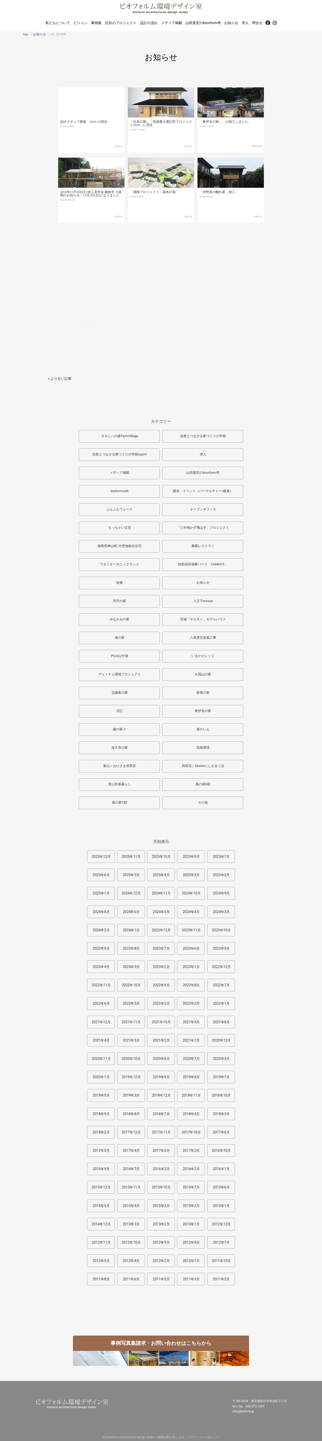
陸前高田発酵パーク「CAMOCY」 (203, 564)
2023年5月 (221, 948)
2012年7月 (221, 1242)
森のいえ (203, 729)
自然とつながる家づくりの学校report (119, 454)
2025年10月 (161, 857)
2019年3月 (131, 1095)
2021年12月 (101, 1022)
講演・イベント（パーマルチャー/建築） (203, 491)
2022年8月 (191, 985)
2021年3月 (131, 1040)
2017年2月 (191, 1151)
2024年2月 (101, 930)
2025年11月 (131, 857)
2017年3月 (161, 1151)
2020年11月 (101, 1059)
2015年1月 (221, 1206)
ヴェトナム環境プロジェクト (119, 674)
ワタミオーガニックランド (119, 564)
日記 (119, 711)
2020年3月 (221, 1059)
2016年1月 (221, 1169)
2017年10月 (191, 1132)
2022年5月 (131, 1003)
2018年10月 (221, 1095)
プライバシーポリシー (204, 1437)
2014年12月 (101, 1224)
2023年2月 (161, 967)
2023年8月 (131, 948)
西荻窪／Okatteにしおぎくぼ (203, 766)
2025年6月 (101, 875)
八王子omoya (203, 601)
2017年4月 (131, 1151)
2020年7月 (191, 1059)
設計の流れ (149, 23)
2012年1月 (191, 1261)
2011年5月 (161, 1279)
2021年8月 (221, 1022)
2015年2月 (191, 1206)
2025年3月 (191, 875)
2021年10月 (161, 1022)
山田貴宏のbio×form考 (203, 23)
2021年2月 (161, 1040)
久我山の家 (203, 674)
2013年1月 (191, 1224)
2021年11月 (131, 1022)
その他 (203, 802)
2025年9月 (191, 857)
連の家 (120, 637)
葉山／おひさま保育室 (119, 766)
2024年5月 (161, 912)
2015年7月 (191, 1187)
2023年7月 (161, 948)
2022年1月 (221, 1003)
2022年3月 (161, 1003)
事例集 (96, 23)
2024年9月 (221, 893)
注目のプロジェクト (121, 23)
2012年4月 (131, 1261)
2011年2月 (221, 1279)
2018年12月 (161, 1095)
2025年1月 (101, 893)
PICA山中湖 (119, 656)
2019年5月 (101, 1095)
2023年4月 (101, 967)
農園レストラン (202, 546)
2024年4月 (191, 912)
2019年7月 (221, 1077)
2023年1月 (191, 967)
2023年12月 (161, 930)
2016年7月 (131, 1169)
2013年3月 (131, 1224)
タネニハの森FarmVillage (119, 436)
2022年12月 (221, 967)
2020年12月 (221, 1040)
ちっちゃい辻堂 (119, 527)
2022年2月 (191, 1003)
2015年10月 (161, 1187)
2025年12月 (101, 857)
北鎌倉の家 (119, 692)
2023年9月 (101, 948)
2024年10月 (191, 893)
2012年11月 (101, 1242)
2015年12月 (101, 1187)
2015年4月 (131, 1206)
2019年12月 (131, 1077)
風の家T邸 (119, 802)
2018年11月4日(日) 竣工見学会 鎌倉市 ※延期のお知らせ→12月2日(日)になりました (91, 204)
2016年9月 (101, 1169)
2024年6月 (131, 912)
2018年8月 (131, 1114)
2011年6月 (131, 1279)
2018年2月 (101, 1132)
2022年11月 (101, 985)
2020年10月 (131, 1059)
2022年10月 (131, 985)
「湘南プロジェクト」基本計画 (153, 205)
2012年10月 (131, 1242)
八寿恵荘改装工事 (203, 637)
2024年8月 (101, 912)
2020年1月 (101, 1077)
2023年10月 (221, 930)
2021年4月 (101, 1040)
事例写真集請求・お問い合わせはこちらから (161, 1343)
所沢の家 (119, 601)
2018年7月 (161, 1114)
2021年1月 (191, 1040)
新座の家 (203, 692)
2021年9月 (191, 1022)
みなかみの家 (119, 619)
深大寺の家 (119, 747)
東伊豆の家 (257, 156)
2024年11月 (161, 893)
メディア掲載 (171, 23)
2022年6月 (101, 1003)
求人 (245, 23)
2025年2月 (221, 875)
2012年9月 (161, 1242)
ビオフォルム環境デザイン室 (161, 8)
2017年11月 (161, 1132)
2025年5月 (131, 875)
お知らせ (231, 23)
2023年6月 (191, 948)
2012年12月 (221, 1224)
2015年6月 (221, 1187)
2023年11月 (191, 930)
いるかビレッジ (202, 656)
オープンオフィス (203, 509)
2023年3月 (131, 967)
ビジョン (80, 23)
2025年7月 (221, 857)
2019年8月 (191, 1077)
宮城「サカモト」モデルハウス (203, 619)
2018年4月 (191, 1114)
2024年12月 (131, 893)
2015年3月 (161, 1206)
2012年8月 (191, 1242)
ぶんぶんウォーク (119, 509)
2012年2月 (161, 1261)
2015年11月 (131, 1187)
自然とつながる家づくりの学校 (203, 436)
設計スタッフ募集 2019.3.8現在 (84, 129)
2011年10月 (221, 1261)
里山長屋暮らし (119, 784)
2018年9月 (101, 1114)
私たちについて (58, 23)
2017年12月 (131, 1132)
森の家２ (119, 729)
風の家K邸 (203, 784)
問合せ (257, 23)
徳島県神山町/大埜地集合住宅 (119, 546)
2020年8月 (161, 1059)
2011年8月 (101, 1279)
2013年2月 (161, 1224)
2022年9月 (161, 985)
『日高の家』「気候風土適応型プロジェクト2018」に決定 (161, 131)
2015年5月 (101, 1206)
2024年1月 (131, 930)
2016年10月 (221, 1151)
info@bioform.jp (243, 1411)
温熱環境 (203, 747)
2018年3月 (221, 1114)
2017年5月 (101, 1151)
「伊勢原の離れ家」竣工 (217, 206)
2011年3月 (191, 1279)
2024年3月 (221, 912)
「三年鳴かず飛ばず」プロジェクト (203, 527)
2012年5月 (101, 1261)
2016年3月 (161, 1169)
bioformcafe (120, 491)
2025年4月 (161, 875)
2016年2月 (191, 1169)
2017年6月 (221, 1132)
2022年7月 (221, 985)
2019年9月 (161, 1077)
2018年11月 (191, 1095)
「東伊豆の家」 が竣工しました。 (225, 132)
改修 (119, 582)
